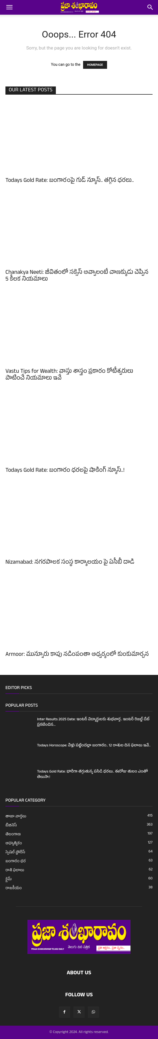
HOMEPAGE (95, 65)
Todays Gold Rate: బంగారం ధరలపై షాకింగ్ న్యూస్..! (64, 471)
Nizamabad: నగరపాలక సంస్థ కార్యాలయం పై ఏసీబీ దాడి (69, 563)
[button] (9, 7)
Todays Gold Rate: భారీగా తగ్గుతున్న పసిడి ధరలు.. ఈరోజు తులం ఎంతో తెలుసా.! (92, 774)
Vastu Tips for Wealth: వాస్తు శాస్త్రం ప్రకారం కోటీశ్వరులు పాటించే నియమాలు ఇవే (69, 375)
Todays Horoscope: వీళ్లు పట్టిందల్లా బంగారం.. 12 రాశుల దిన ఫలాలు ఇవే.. (93, 746)
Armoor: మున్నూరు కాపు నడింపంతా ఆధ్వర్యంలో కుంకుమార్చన (77, 655)
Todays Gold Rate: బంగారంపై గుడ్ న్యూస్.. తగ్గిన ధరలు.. (69, 181)
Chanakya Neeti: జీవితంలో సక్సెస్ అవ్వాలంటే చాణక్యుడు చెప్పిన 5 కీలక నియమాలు (76, 276)
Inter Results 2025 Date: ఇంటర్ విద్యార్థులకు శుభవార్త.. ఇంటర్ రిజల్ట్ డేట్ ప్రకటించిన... (93, 722)
